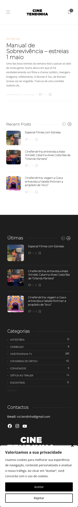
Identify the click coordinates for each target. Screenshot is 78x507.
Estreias (13, 38)
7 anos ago (28, 94)
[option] (39, 162)
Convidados (40, 368)
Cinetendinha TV (40, 353)
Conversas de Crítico (40, 361)
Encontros (40, 382)
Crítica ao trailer (40, 375)
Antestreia (40, 339)
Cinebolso (40, 346)
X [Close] (72, 445)
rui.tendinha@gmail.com (33, 417)
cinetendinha (13, 94)
